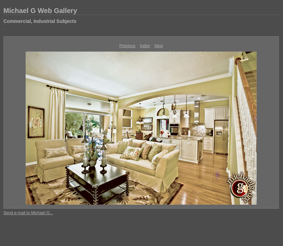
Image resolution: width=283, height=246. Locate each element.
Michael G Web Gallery (40, 10)
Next (159, 45)
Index (145, 45)
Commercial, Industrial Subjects (39, 21)
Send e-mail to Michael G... (28, 212)
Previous (127, 45)
